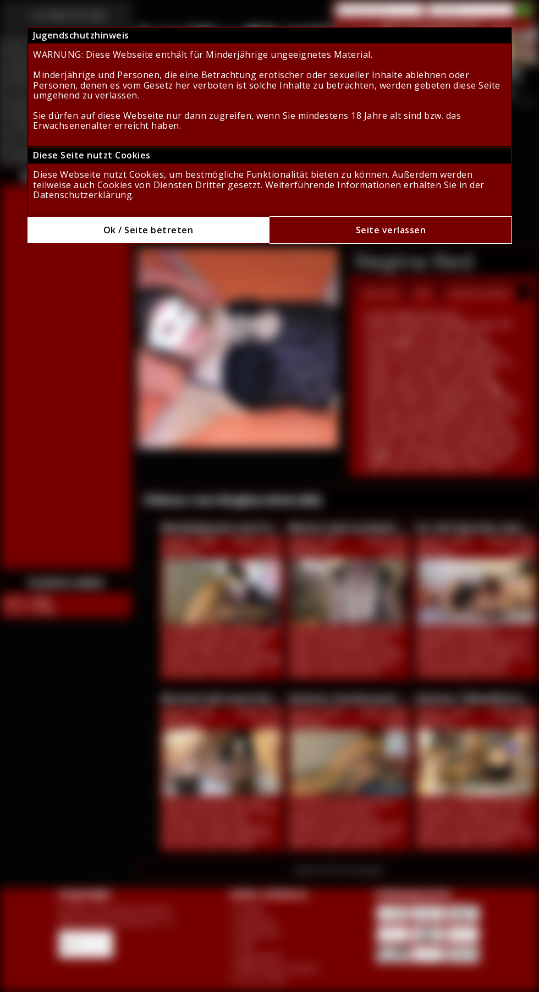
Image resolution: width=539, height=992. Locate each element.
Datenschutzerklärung (82, 195)
